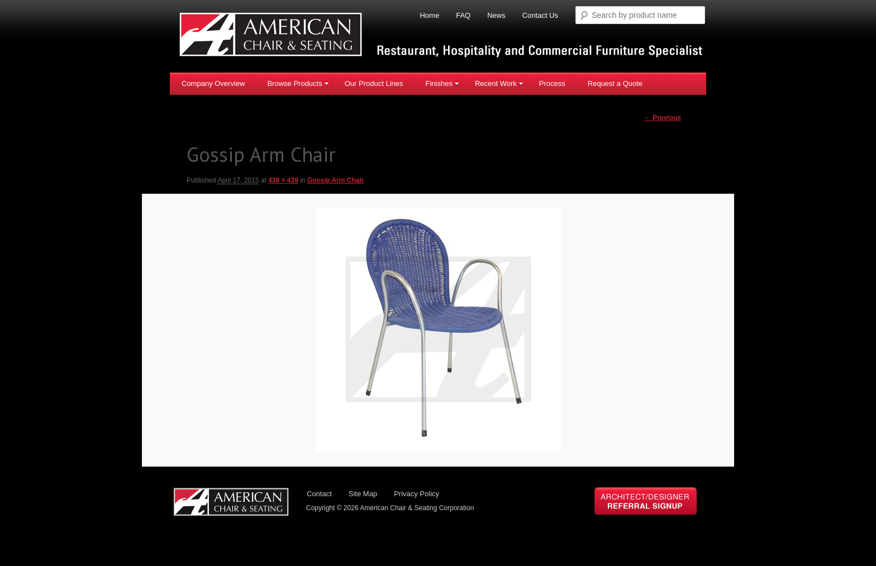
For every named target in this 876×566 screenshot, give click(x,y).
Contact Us (540, 15)
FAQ (463, 15)
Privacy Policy (416, 494)
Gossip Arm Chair (335, 180)
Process (552, 83)
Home (429, 15)
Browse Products (297, 83)
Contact (319, 494)
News (496, 15)
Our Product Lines (374, 83)
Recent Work (499, 83)
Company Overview (213, 83)
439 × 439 (283, 180)
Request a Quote (615, 83)
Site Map (363, 494)
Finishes (442, 83)
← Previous (662, 118)
